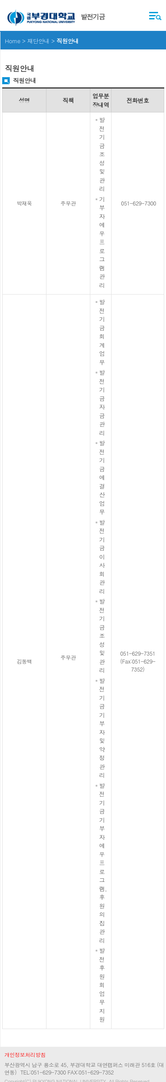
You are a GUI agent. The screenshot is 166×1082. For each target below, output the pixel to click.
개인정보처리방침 (25, 1054)
